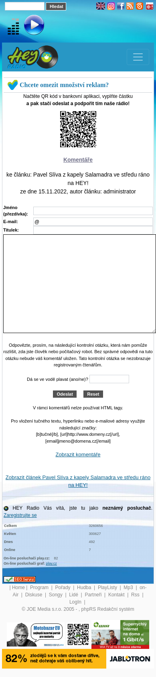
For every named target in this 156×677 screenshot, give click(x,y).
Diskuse (34, 595)
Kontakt (117, 595)
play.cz (51, 563)
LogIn (76, 602)
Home (18, 587)
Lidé (74, 595)
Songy (56, 595)
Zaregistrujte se (20, 515)
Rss (136, 595)
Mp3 (129, 587)
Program (40, 587)
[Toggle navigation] (138, 57)
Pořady (63, 587)
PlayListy (108, 587)
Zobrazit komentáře (78, 454)
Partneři (94, 595)
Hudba (85, 587)
